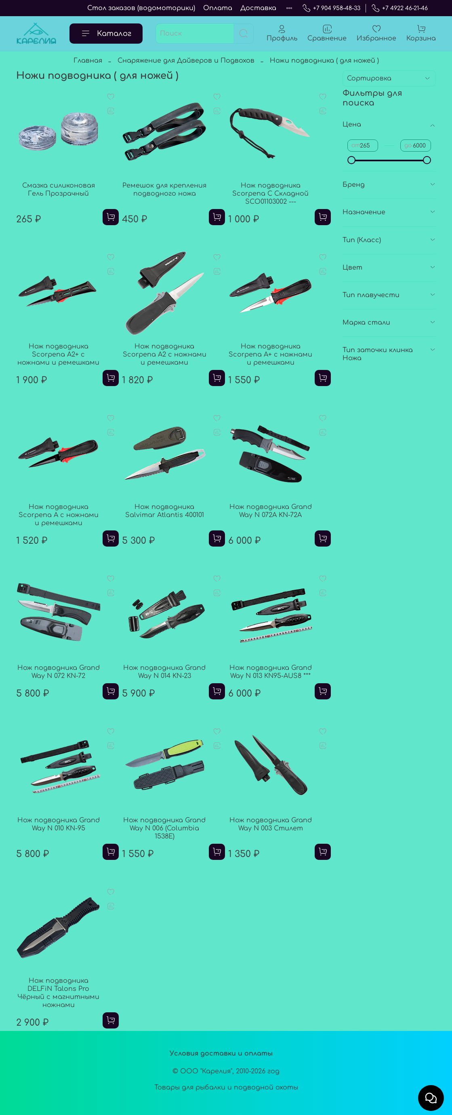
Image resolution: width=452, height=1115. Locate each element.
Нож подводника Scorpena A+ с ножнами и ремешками (270, 354)
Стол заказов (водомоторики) (141, 8)
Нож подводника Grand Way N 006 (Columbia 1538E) (164, 828)
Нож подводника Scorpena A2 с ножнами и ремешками (164, 354)
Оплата (217, 8)
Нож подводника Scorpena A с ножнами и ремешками (59, 515)
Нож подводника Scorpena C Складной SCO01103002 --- (270, 193)
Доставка (258, 8)
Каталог (106, 33)
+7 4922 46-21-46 (399, 8)
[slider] (351, 160)
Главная (88, 60)
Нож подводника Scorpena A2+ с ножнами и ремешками (58, 354)
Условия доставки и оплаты (221, 1053)
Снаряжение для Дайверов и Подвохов (186, 60)
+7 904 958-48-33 (331, 8)
